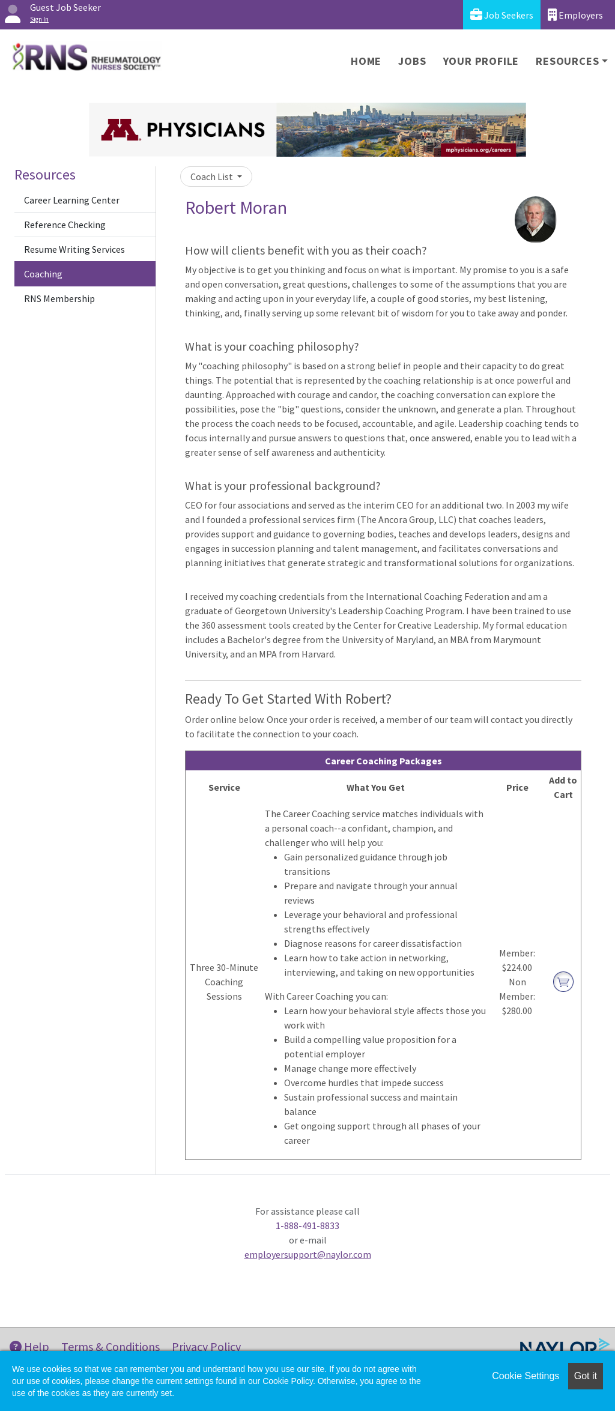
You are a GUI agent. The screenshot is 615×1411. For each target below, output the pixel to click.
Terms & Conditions (110, 1346)
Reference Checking (65, 225)
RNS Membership (59, 298)
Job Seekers (501, 14)
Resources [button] (567, 61)
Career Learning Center (72, 200)
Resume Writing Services (74, 249)
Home (366, 61)
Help (29, 1346)
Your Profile (481, 61)
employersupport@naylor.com (307, 1254)
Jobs (412, 61)
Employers (575, 14)
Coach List (212, 177)
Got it (585, 1376)
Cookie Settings (525, 1376)
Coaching (43, 274)
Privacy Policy (206, 1346)
